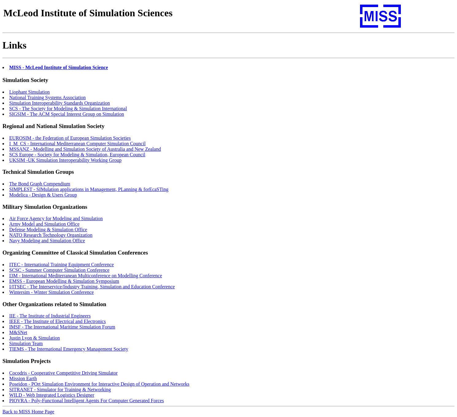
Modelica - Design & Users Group (43, 194)
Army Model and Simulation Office (44, 224)
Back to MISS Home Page (28, 411)
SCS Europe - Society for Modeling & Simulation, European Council (77, 154)
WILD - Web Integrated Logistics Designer (51, 395)
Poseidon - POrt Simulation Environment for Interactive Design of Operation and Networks (99, 384)
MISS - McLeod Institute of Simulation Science (58, 67)
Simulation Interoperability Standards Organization (59, 103)
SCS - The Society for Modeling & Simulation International (68, 108)
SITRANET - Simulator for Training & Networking (60, 389)
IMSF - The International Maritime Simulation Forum (62, 326)
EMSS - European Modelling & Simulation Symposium (64, 281)
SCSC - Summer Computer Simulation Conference (59, 270)
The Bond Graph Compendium (39, 183)
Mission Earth (23, 378)
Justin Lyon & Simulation (34, 338)
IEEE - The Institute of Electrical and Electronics (57, 321)
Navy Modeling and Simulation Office (47, 240)
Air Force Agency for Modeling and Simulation (56, 218)
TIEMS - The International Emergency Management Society (68, 349)
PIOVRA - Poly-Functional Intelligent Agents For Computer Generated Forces (86, 400)
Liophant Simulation (29, 92)
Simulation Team (26, 343)
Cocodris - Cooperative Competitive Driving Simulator (63, 373)
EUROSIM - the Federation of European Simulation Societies (70, 138)
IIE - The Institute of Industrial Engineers (50, 315)
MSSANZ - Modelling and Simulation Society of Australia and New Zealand (85, 149)
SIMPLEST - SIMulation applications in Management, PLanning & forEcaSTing (88, 189)
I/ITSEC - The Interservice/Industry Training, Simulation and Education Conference (92, 286)
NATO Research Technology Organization (50, 235)
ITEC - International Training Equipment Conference (61, 264)
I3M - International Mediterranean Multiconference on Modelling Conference (85, 275)
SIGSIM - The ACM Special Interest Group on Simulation (66, 114)
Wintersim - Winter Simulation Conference (51, 292)
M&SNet (18, 332)
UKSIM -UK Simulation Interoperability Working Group (65, 160)
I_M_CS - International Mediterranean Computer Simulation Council (77, 143)
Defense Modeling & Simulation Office (48, 229)
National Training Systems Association (47, 97)
